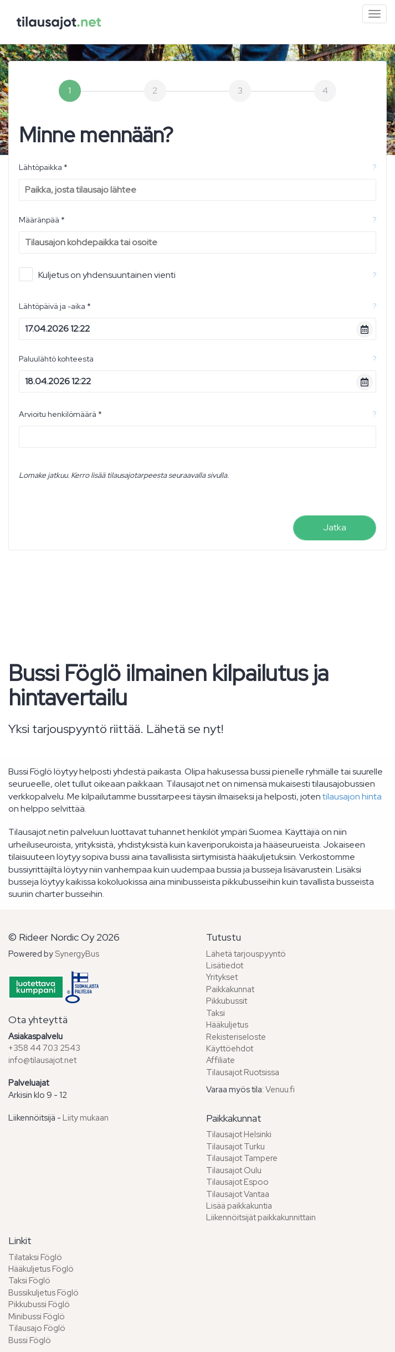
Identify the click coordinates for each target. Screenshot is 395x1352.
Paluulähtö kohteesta (56, 359)
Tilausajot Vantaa (237, 1194)
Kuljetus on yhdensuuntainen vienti (97, 274)
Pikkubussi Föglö (39, 1304)
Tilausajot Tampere (242, 1158)
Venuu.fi (280, 1089)
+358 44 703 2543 (44, 1048)
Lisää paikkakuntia (239, 1205)
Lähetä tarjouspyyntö (246, 953)
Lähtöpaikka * (43, 167)
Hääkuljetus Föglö (41, 1268)
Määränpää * (42, 220)
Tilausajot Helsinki (238, 1134)
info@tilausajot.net (42, 1060)
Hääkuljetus (227, 1024)
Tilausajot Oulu (233, 1170)
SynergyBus (77, 953)
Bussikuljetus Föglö (43, 1292)
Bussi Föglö (29, 1340)
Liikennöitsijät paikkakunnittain (261, 1217)
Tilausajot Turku (235, 1146)
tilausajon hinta (352, 796)
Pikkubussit (226, 1001)
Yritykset (222, 977)
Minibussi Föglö (36, 1316)
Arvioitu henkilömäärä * (60, 414)
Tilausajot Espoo (237, 1182)
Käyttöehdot (229, 1048)
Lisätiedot (224, 965)
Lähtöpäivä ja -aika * (55, 306)
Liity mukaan (86, 1117)
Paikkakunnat (230, 989)
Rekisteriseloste (236, 1037)
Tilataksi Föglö (35, 1257)
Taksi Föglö (29, 1280)
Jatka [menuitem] (334, 527)
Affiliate (220, 1060)
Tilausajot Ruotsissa (242, 1072)
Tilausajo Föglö (36, 1328)
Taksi (215, 1013)
